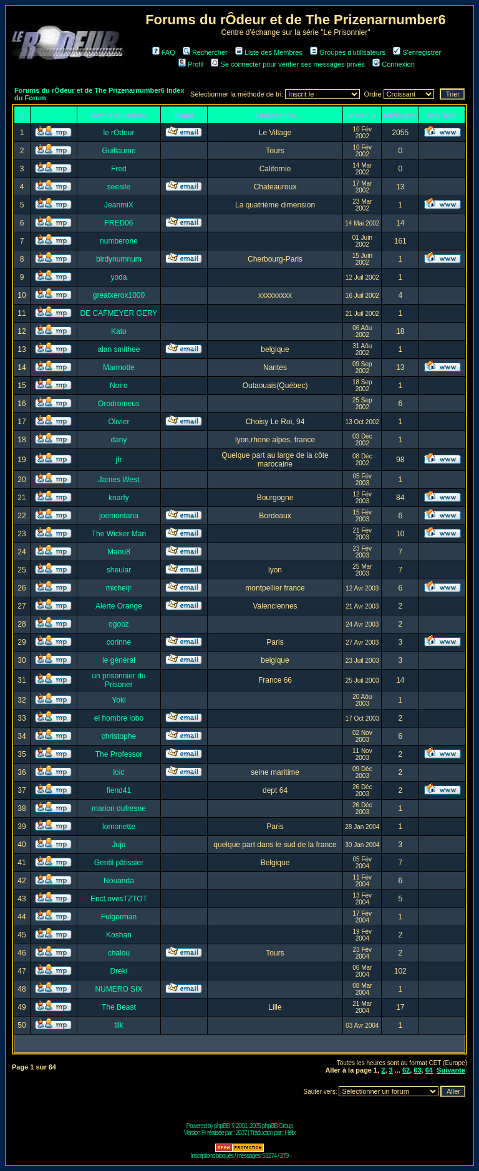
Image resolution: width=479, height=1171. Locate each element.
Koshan (119, 935)
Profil (190, 64)
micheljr (119, 588)
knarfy (119, 497)
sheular (119, 570)
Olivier (118, 421)
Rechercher (205, 52)
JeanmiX (118, 205)
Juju (118, 844)
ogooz (119, 624)
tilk (118, 1025)
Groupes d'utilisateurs (347, 52)
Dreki (118, 971)
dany (118, 439)
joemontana (118, 515)
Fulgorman (119, 917)
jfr (118, 459)
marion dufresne (119, 808)
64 (429, 1070)
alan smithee (118, 349)
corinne (119, 642)
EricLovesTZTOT (118, 898)
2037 (241, 1132)
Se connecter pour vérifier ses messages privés (288, 64)
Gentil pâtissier (118, 862)
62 (406, 1070)
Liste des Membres (268, 52)
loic (118, 772)
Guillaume (118, 150)
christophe (119, 736)
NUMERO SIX (118, 989)
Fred (119, 168)
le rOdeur (118, 132)
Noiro (119, 385)
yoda (118, 277)
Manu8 (118, 552)
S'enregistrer (417, 52)
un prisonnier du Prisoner (118, 680)
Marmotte (119, 367)
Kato (119, 331)
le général (118, 660)
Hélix (289, 1132)
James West (119, 479)
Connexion (393, 64)
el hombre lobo (118, 718)
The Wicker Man (119, 533)
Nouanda (119, 880)
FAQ (163, 52)
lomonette (118, 826)
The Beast (119, 1007)
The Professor (118, 754)
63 (417, 1070)
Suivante (451, 1070)
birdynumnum (119, 259)
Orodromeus (119, 403)
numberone (119, 241)
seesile (118, 187)
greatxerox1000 (119, 295)
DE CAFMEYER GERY (119, 313)
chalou (119, 953)
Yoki (118, 700)
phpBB (222, 1125)
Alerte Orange (118, 606)
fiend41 (119, 790)
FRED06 (118, 223)
